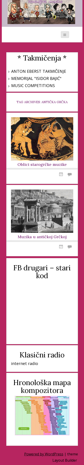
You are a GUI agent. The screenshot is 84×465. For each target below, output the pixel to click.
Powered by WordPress (43, 454)
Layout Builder (64, 460)
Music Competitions (33, 85)
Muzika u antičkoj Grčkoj (42, 236)
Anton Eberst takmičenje (38, 71)
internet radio (24, 363)
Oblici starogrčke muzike (42, 164)
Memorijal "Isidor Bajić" (36, 78)
